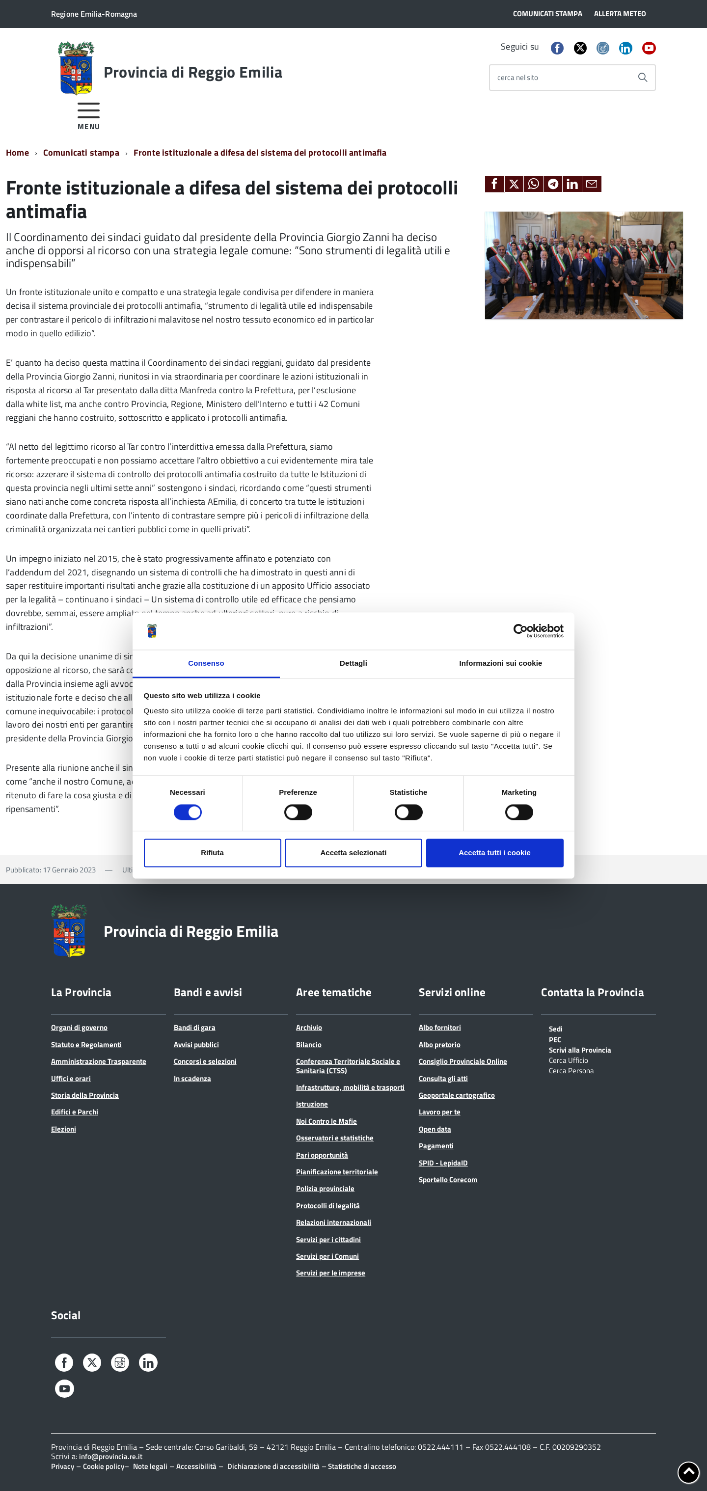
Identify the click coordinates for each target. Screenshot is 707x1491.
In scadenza (192, 1078)
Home (17, 152)
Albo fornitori (440, 1027)
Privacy (62, 1466)
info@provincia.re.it (110, 1456)
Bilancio (309, 1044)
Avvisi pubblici (196, 1044)
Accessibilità (196, 1466)
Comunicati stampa (81, 152)
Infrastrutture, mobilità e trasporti (350, 1087)
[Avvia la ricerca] (642, 77)
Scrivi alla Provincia (580, 1049)
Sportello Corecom (448, 1179)
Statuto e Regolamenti (86, 1044)
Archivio (309, 1027)
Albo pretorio (440, 1044)
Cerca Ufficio (568, 1059)
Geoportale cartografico (457, 1095)
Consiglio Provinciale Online (463, 1061)
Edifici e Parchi (74, 1111)
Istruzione (312, 1104)
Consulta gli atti (443, 1078)
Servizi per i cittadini (328, 1239)
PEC (555, 1039)
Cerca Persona (571, 1070)
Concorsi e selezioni (205, 1061)
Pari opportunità (322, 1155)
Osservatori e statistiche (335, 1137)
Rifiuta (212, 853)
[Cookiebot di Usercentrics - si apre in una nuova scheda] (521, 631)
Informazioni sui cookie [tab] (501, 663)
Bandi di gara (195, 1027)
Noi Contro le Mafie (326, 1121)
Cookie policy (103, 1466)
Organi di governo (79, 1027)
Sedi (556, 1028)
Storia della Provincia (85, 1095)
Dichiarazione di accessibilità (273, 1466)
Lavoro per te (440, 1111)
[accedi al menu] (89, 115)
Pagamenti (436, 1145)
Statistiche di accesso (361, 1466)
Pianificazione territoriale (337, 1171)
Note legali (150, 1466)
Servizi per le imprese (330, 1272)
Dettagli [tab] (353, 663)
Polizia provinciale (325, 1188)
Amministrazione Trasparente (98, 1061)
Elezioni (63, 1129)
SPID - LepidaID (443, 1162)
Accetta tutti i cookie (495, 853)
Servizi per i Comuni (327, 1256)
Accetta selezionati (353, 853)
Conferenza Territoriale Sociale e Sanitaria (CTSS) (348, 1066)
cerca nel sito (517, 77)
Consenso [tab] (206, 663)
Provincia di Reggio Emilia (193, 72)
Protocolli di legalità (328, 1205)
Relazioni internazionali (333, 1222)
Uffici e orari (71, 1078)
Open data (435, 1129)
